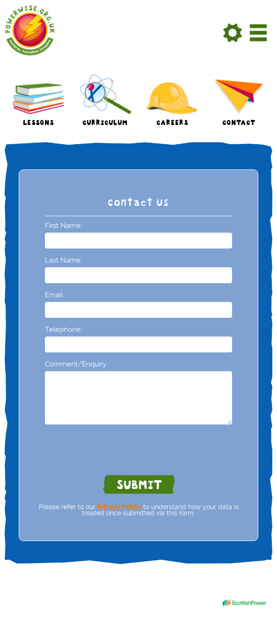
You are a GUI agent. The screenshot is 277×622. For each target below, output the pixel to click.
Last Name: (63, 260)
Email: (54, 295)
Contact (238, 123)
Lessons (38, 123)
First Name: (63, 225)
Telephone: (63, 329)
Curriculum (105, 123)
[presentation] (116, 450)
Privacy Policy (119, 507)
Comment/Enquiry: (76, 364)
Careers (172, 123)
